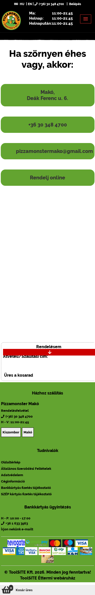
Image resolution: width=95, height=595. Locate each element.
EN (30, 4)
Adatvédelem (12, 475)
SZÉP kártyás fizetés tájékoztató (26, 494)
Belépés (74, 4)
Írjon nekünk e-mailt (17, 529)
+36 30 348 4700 (47, 125)
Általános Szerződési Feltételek (26, 469)
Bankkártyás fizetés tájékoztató (26, 488)
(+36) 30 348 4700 (49, 4)
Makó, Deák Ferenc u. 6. (47, 95)
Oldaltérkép (10, 462)
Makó (28, 432)
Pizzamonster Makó (20, 403)
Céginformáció (13, 481)
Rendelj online (47, 178)
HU (19, 4)
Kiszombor (11, 432)
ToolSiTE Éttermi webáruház (47, 578)
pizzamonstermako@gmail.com (54, 151)
